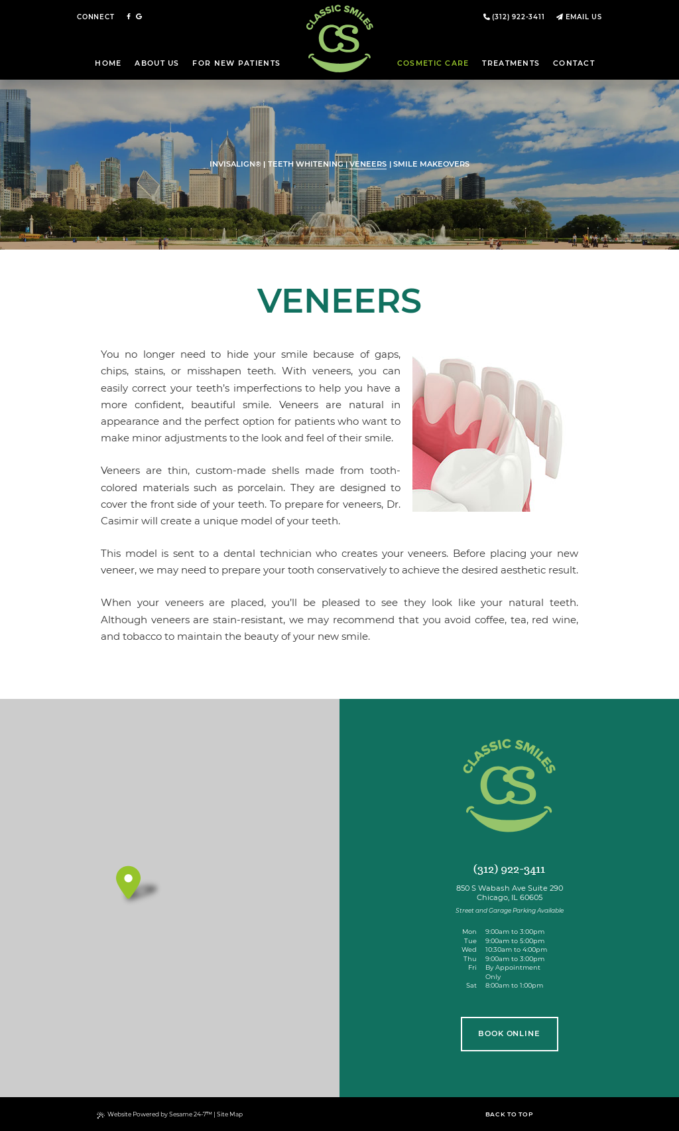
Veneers (368, 165)
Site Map (230, 1114)
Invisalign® (235, 165)
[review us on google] (139, 17)
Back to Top (509, 1114)
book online (509, 1033)
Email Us (584, 17)
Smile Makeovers (431, 165)
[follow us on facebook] (129, 17)
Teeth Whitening (305, 165)
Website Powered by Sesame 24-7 (155, 1114)
